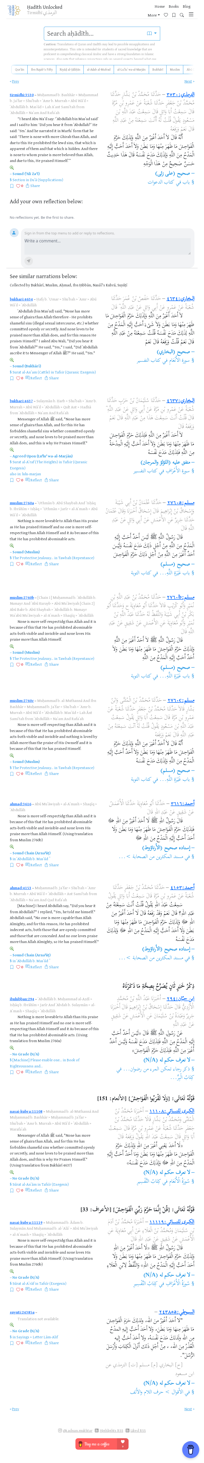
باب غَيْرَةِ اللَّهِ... (174, 573)
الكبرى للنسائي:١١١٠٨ (171, 1111)
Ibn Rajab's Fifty (42, 69)
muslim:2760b (22, 597)
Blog (170, 6)
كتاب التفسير (149, 361)
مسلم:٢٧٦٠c (180, 701)
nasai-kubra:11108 (26, 1111)
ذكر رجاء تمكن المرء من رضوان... (156, 1069)
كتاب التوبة (141, 573)
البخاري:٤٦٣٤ (180, 299)
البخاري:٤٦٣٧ (180, 401)
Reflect (36, 378)
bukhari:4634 (21, 299)
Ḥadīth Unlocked (44, 7)
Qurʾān (19, 69)
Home (143, 6)
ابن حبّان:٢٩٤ (180, 999)
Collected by (20, 285)
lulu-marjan (31, 474)
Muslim (175, 69)
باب (186, 183)
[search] (94, 33)
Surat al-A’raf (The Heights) (35, 462)
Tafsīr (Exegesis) (55, 1184)
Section (18, 179)
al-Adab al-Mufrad (98, 69)
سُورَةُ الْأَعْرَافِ (177, 1284)
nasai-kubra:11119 (26, 1222)
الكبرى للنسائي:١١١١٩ (171, 1222)
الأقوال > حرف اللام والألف (156, 1392)
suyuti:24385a (22, 1312)
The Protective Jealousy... (32, 557)
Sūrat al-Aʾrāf (23, 1283)
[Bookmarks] (169, 14)
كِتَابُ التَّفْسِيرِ (149, 1182)
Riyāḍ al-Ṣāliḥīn (70, 69)
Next (188, 81)
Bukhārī (157, 69)
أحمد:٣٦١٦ (182, 804)
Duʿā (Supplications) (46, 179)
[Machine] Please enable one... (37, 1060)
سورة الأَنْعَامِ (179, 361)
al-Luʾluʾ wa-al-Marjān (131, 69)
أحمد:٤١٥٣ (182, 888)
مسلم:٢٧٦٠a (180, 503)
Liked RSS (138, 1430)
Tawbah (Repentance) (76, 557)
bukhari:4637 (21, 401)
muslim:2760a (22, 503)
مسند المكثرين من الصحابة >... (150, 857)
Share (35, 185)
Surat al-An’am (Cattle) (31, 372)
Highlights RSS (111, 1430)
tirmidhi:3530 (22, 94)
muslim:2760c (22, 700)
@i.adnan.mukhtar (77, 1430)
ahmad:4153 (20, 888)
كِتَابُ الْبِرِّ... (182, 1078)
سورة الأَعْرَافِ (178, 471)
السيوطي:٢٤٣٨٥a (176, 1312)
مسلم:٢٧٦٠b (180, 598)
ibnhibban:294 (22, 999)
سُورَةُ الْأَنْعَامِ (179, 1182)
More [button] (182, 6)
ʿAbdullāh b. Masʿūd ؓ (32, 858)
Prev (15, 81)
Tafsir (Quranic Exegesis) (75, 372)
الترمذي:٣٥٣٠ (180, 95)
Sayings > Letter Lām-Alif (37, 1337)
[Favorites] (161, 14)
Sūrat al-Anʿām (24, 1184)
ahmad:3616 (20, 804)
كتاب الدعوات (161, 183)
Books (157, 6)
